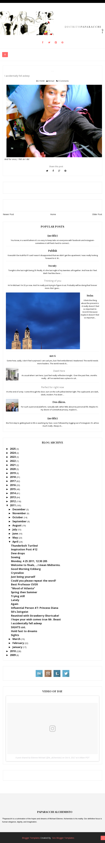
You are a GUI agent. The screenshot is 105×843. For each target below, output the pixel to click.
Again (14, 604)
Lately (15, 600)
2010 (13, 651)
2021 (13, 465)
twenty (52, 265)
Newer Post (8, 214)
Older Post (97, 214)
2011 (13, 505)
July (15, 529)
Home (53, 214)
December (19, 509)
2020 (13, 469)
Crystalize (17, 573)
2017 (13, 481)
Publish (52, 250)
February (18, 643)
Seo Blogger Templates (63, 837)
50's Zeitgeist (19, 611)
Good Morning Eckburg (26, 569)
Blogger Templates (31, 837)
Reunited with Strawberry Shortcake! (35, 615)
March (16, 639)
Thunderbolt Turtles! (24, 545)
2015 (13, 489)
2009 (13, 655)
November (19, 513)
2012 (13, 501)
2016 (13, 485)
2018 (13, 477)
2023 (13, 457)
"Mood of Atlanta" (23, 588)
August (17, 525)
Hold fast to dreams (24, 631)
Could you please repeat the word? (33, 580)
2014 (13, 493)
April (15, 541)
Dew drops (18, 553)
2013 (13, 497)
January (17, 647)
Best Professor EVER (24, 584)
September (19, 521)
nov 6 (52, 356)
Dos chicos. (59, 402)
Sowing (15, 557)
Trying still (18, 596)
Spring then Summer (24, 592)
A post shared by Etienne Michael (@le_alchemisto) (39, 758)
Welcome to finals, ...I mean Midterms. (35, 565)
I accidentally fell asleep (26, 623)
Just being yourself (23, 576)
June (15, 533)
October (18, 517)
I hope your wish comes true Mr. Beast (36, 619)
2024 (13, 452)
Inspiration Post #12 (24, 549)
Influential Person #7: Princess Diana (34, 608)
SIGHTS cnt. (18, 627)
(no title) (52, 235)
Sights (15, 635)
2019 (13, 473)
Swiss (90, 295)
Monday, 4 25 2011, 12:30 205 (29, 561)
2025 (13, 448)
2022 (13, 461)
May (15, 537)
